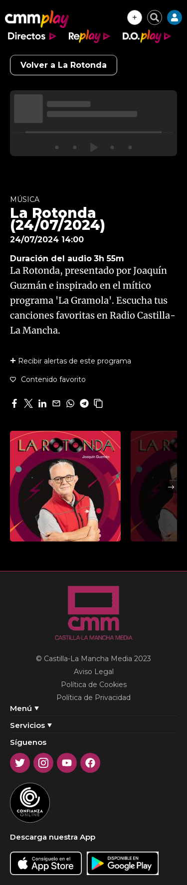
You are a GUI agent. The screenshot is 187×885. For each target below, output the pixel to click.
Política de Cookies (94, 684)
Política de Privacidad (93, 697)
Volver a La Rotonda (63, 65)
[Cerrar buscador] (154, 17)
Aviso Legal (94, 671)
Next (171, 487)
